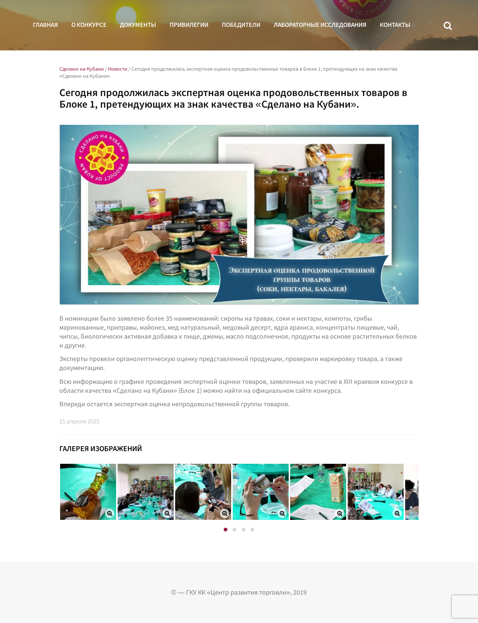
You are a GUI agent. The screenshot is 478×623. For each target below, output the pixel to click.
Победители (241, 25)
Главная (45, 25)
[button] (225, 529)
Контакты (395, 25)
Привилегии (189, 25)
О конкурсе (88, 25)
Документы (138, 25)
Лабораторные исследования (320, 25)
